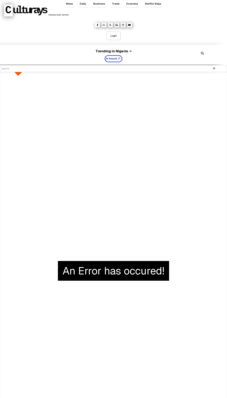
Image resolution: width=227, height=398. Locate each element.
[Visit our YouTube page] (129, 25)
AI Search (113, 58)
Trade (115, 3)
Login (113, 35)
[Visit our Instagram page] (123, 25)
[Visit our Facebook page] (97, 25)
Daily (83, 3)
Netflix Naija (153, 3)
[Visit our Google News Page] (117, 25)
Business (99, 3)
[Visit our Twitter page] (110, 25)
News (69, 3)
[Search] (202, 53)
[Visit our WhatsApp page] (104, 25)
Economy (132, 3)
